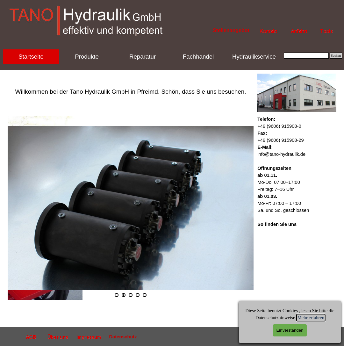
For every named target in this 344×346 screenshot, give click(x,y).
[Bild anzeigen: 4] (137, 295)
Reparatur (142, 56)
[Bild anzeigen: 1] (116, 295)
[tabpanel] (131, 85)
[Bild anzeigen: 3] (130, 295)
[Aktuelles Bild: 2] (123, 295)
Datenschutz (123, 336)
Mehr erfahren (310, 317)
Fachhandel (198, 56)
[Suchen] (306, 56)
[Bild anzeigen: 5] (144, 295)
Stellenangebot (231, 30)
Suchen (336, 55)
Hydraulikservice (254, 56)
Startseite (31, 56)
